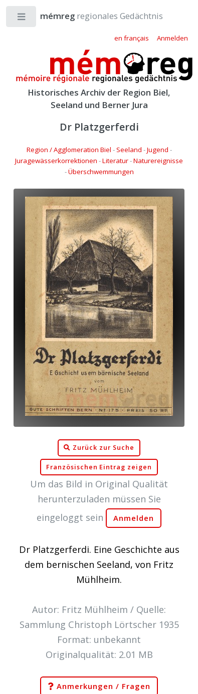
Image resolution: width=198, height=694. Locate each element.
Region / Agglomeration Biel (69, 149)
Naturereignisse (158, 160)
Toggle (22, 19)
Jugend (157, 149)
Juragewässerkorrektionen (56, 160)
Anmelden (133, 518)
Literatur (115, 160)
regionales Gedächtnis (91, 16)
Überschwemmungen (101, 171)
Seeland (129, 149)
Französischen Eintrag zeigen (99, 467)
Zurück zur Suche (99, 447)
